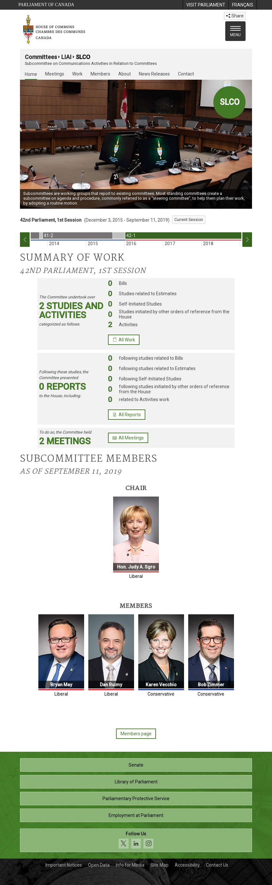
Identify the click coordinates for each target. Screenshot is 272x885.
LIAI (66, 57)
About (124, 73)
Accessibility (187, 865)
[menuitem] (205, 5)
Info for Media (130, 865)
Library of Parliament (136, 781)
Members (100, 73)
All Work (123, 339)
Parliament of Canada (46, 4)
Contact (186, 73)
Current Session (188, 219)
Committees (41, 57)
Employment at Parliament (136, 815)
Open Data (99, 865)
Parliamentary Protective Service (136, 798)
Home (31, 74)
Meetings (54, 73)
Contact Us (217, 865)
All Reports (126, 414)
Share (235, 15)
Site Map (160, 865)
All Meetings (128, 437)
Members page (136, 733)
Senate (136, 765)
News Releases (154, 73)
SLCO (83, 57)
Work (77, 73)
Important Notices (63, 865)
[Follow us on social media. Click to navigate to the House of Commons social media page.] (136, 840)
